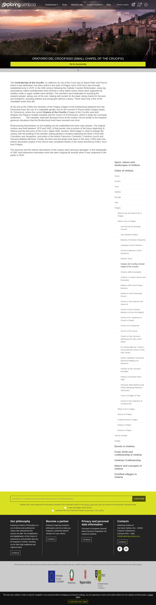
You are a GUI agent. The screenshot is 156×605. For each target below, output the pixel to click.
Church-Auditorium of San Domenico (131, 251)
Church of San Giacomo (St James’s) (132, 302)
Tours (64, 5)
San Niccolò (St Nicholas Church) (131, 227)
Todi (116, 202)
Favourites (146, 5)
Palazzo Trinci (126, 258)
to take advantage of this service (79, 508)
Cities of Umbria (124, 170)
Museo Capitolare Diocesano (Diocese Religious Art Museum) (132, 360)
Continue (15, 553)
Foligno (118, 208)
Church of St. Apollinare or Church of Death (131, 318)
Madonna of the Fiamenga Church (131, 294)
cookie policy (98, 510)
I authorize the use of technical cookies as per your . (79, 510)
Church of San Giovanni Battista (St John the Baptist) (132, 310)
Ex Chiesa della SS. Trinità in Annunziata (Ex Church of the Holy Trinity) (133, 350)
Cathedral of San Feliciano (131, 245)
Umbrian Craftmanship (128, 460)
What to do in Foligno (126, 409)
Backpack (119, 14)
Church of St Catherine (130, 326)
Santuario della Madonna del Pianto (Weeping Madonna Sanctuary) (132, 387)
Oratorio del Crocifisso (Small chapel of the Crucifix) (132, 265)
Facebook (119, 548)
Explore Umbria (94, 5)
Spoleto (118, 192)
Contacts (123, 521)
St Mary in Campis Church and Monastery (133, 278)
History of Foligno (125, 414)
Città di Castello (121, 435)
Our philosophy (20, 521)
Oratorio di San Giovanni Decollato (131, 370)
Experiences (50, 5)
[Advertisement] (130, 118)
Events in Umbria (124, 446)
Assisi (117, 176)
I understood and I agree (78, 602)
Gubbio (117, 441)
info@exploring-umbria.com (128, 536)
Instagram (126, 548)
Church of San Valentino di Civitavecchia (131, 402)
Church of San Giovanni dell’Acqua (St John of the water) (131, 339)
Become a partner (123, 5)
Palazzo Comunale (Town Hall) (131, 378)
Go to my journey (78, 64)
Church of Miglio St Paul (130, 396)
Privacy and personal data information (95, 523)
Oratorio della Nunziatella (131, 272)
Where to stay (77, 5)
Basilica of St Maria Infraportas (133, 240)
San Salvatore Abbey (129, 235)
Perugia (118, 197)
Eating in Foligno (124, 425)
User (139, 5)
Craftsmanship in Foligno (128, 420)
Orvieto (117, 181)
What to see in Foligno (127, 221)
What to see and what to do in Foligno (130, 214)
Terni (117, 187)
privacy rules (89, 505)
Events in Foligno (125, 430)
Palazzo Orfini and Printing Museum (131, 286)
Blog (109, 5)
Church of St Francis (129, 331)
